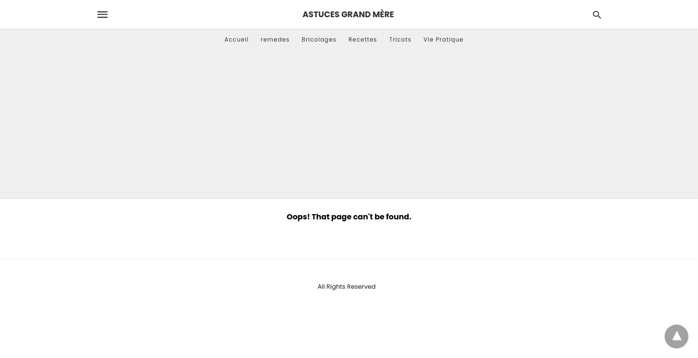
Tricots (400, 39)
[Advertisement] (349, 127)
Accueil (237, 39)
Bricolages (319, 39)
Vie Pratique (443, 39)
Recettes (362, 39)
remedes (275, 39)
